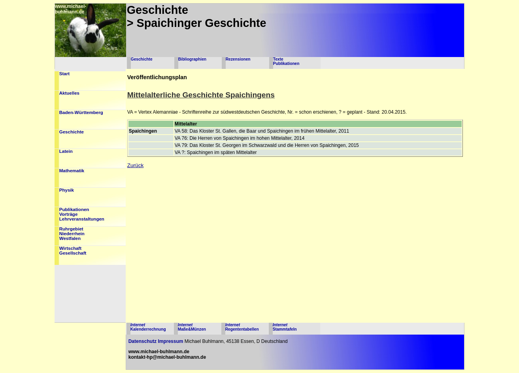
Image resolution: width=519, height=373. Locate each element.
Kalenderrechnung (148, 327)
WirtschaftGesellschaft (73, 250)
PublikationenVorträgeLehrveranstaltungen (81, 214)
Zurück (135, 165)
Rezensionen (238, 59)
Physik (66, 190)
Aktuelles (69, 93)
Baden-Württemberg (81, 112)
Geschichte (142, 59)
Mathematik (72, 170)
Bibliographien (192, 59)
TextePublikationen (286, 61)
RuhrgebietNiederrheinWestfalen (72, 233)
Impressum (170, 341)
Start (64, 73)
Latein (66, 151)
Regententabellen (242, 327)
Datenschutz (142, 341)
